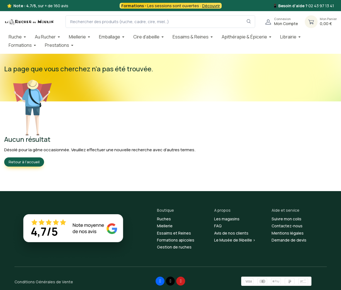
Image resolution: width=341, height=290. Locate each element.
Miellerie (165, 225)
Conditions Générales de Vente (43, 281)
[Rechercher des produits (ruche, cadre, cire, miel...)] (160, 21)
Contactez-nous (287, 225)
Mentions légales (288, 233)
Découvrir (211, 5)
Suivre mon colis (286, 218)
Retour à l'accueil (24, 161)
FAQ (218, 225)
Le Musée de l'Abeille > (234, 240)
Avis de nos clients (231, 233)
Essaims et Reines (174, 233)
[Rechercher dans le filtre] (249, 21)
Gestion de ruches (174, 247)
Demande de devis (289, 240)
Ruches (164, 218)
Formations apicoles (175, 240)
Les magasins (227, 218)
